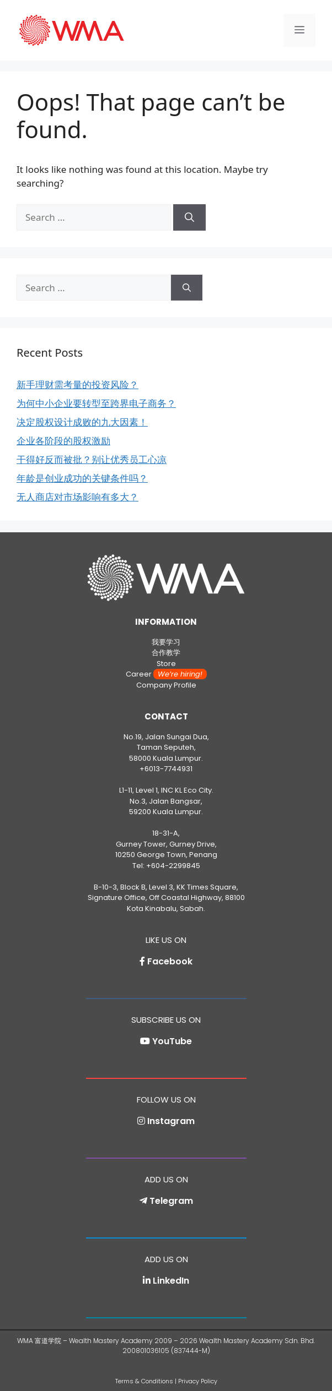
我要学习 (166, 642)
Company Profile (166, 685)
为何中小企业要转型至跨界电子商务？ (96, 403)
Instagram (171, 1121)
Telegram (171, 1200)
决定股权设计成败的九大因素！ (82, 422)
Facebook (169, 961)
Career (166, 674)
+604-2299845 (173, 865)
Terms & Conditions (144, 1381)
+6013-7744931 (166, 768)
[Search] (189, 217)
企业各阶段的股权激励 (63, 440)
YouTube (172, 1041)
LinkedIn (171, 1280)
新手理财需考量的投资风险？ (77, 384)
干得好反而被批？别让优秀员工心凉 (92, 459)
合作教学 (166, 652)
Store (166, 663)
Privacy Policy (197, 1381)
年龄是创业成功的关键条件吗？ (82, 478)
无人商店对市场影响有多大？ (77, 496)
